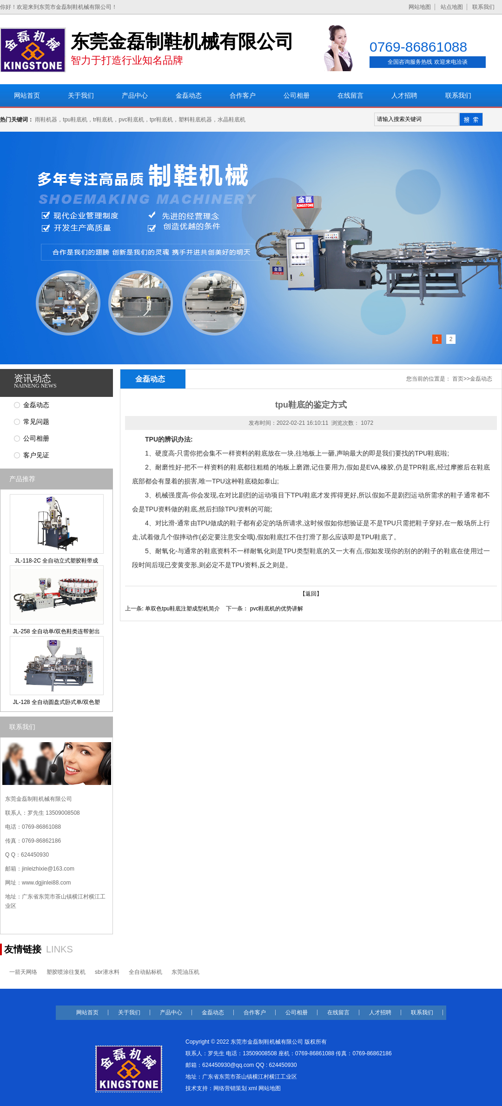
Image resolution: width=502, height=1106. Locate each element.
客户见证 (36, 455)
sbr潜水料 (107, 972)
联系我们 (483, 7)
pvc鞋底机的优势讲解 (277, 608)
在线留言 (350, 95)
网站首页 (27, 95)
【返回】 (311, 593)
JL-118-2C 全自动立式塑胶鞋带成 (56, 560)
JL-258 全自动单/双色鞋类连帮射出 (56, 631)
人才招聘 (404, 95)
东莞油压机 (185, 972)
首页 (457, 378)
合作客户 (243, 95)
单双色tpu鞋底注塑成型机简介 (182, 608)
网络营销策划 (230, 1088)
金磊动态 (189, 95)
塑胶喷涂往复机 (66, 972)
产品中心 (135, 95)
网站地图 (420, 7)
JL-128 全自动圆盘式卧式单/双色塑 (56, 702)
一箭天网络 (23, 972)
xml (252, 1088)
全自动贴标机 (145, 972)
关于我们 (81, 95)
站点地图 (452, 7)
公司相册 (297, 95)
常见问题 (36, 421)
